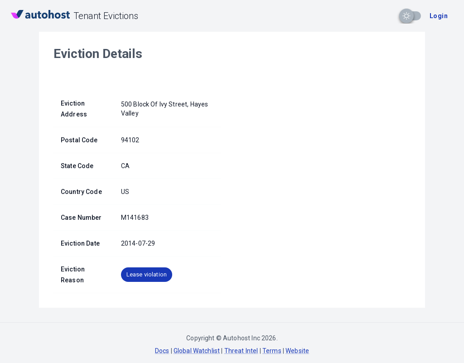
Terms (271, 350)
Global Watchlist (197, 350)
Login (439, 15)
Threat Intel (241, 350)
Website (297, 350)
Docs (162, 350)
